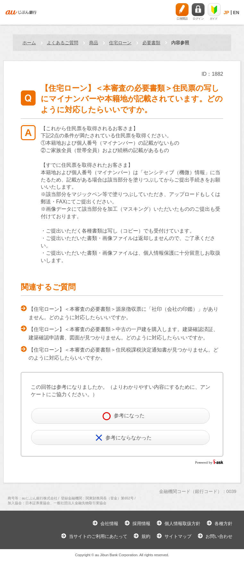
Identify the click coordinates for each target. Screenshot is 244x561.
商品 (93, 42)
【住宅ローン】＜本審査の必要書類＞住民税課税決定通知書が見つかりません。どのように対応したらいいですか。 (123, 354)
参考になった (124, 416)
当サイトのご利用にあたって (98, 536)
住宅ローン (120, 42)
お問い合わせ (219, 536)
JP (226, 12)
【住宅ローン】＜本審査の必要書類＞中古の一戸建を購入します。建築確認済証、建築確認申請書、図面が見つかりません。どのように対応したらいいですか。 (123, 333)
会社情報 (109, 523)
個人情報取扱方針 (182, 523)
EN (236, 12)
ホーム (29, 42)
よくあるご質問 (62, 42)
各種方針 (223, 523)
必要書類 (151, 42)
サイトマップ (177, 536)
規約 (145, 536)
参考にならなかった (124, 437)
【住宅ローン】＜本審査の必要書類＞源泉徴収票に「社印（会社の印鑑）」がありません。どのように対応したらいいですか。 (123, 313)
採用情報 (141, 523)
